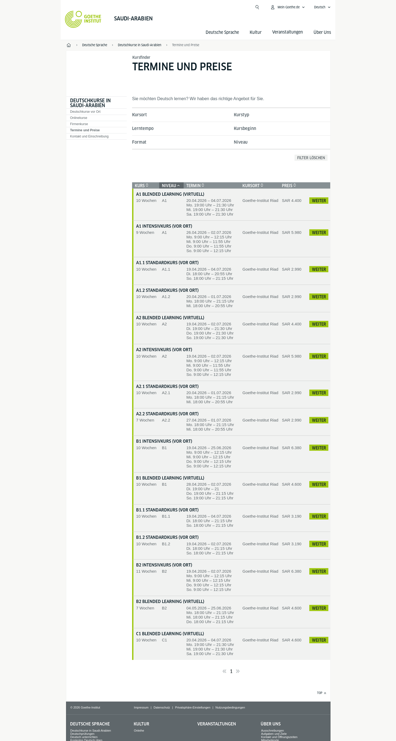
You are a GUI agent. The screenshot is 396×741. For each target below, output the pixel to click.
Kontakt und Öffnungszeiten (279, 737)
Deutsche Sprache (222, 32)
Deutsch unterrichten (84, 737)
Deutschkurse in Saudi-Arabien (90, 103)
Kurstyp (241, 114)
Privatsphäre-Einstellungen (192, 707)
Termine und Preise (185, 45)
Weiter (319, 200)
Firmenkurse (79, 124)
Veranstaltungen (216, 724)
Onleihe (139, 730)
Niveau (241, 142)
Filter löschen (311, 158)
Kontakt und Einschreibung (89, 136)
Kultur (255, 32)
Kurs (141, 185)
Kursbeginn (245, 128)
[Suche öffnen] (257, 7)
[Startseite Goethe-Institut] (83, 19)
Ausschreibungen (272, 730)
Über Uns (322, 32)
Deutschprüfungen (82, 733)
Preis (288, 185)
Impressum (141, 707)
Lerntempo (143, 128)
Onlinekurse (78, 118)
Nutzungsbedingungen (230, 707)
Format (139, 142)
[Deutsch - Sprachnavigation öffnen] (322, 7)
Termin (194, 185)
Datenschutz (162, 707)
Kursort (139, 114)
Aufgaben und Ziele (273, 733)
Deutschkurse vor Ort (85, 112)
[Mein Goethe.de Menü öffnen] (287, 7)
